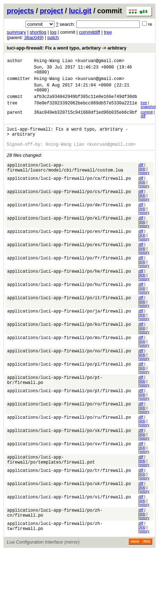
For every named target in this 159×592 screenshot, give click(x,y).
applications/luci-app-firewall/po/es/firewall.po (69, 258)
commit (147, 120)
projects (20, 11)
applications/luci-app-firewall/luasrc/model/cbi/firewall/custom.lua (65, 181)
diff (143, 124)
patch (53, 37)
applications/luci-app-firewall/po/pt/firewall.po (69, 404)
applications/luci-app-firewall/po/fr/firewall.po (69, 271)
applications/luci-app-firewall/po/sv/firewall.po (69, 457)
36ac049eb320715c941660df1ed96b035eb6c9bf (85, 121)
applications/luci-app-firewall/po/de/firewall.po (69, 218)
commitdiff (89, 32)
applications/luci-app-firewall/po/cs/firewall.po (69, 205)
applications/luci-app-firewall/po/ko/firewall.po (69, 337)
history (143, 185)
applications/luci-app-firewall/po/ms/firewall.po (69, 351)
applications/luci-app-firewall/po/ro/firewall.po (69, 417)
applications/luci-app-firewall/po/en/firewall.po (69, 244)
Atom (135, 555)
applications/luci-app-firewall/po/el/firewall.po (69, 231)
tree (108, 32)
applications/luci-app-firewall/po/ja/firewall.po (69, 324)
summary (16, 32)
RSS (146, 555)
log (53, 32)
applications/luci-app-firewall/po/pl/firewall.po (69, 377)
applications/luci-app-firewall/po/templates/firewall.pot (51, 474)
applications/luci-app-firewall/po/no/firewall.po (69, 364)
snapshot (148, 114)
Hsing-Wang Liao (53, 61)
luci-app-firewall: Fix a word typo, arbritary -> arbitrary (66, 48)
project (51, 11)
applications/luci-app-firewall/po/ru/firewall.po (69, 431)
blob (141, 181)
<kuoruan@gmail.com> (99, 61)
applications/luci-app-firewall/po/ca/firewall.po (69, 191)
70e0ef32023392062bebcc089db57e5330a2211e (85, 111)
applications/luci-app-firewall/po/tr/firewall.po (69, 484)
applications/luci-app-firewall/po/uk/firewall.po (69, 497)
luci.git (80, 11)
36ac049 (33, 37)
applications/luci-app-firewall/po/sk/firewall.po (69, 444)
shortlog (38, 32)
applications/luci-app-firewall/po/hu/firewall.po (69, 298)
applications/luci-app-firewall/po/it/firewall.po (69, 311)
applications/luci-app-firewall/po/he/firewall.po (69, 284)
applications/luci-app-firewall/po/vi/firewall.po (69, 511)
